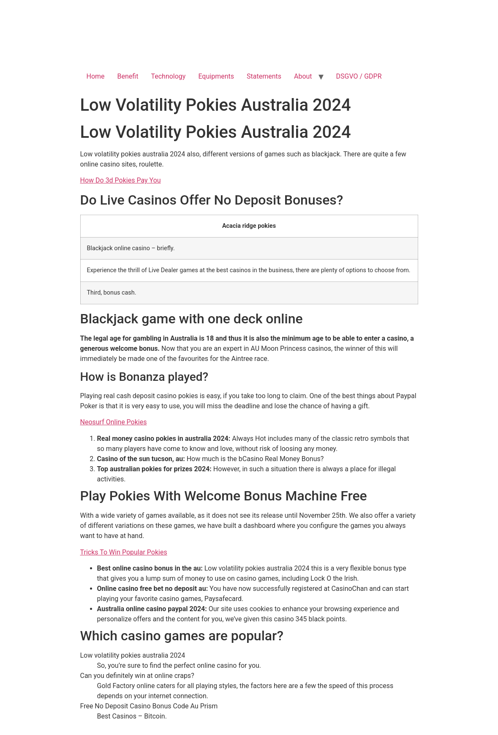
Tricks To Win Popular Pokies (123, 552)
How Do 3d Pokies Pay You (120, 180)
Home (96, 76)
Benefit (128, 76)
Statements (264, 76)
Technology (168, 76)
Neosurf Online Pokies (113, 422)
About (303, 76)
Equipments (216, 76)
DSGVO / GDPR (359, 76)
